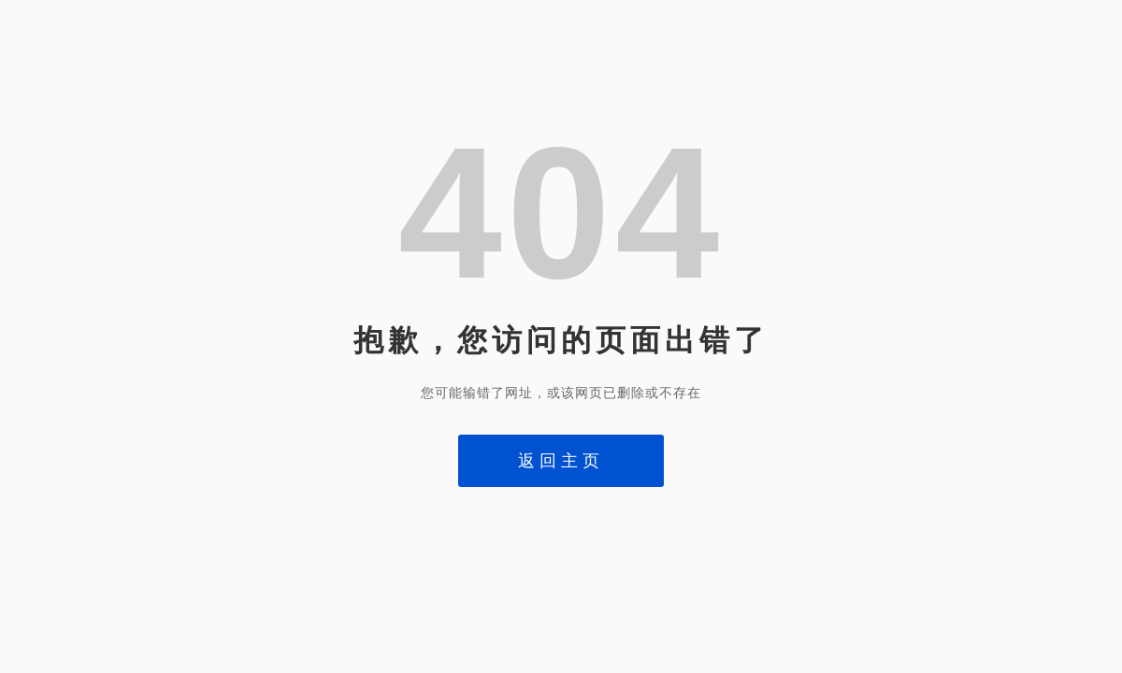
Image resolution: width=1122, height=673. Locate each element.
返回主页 (561, 460)
